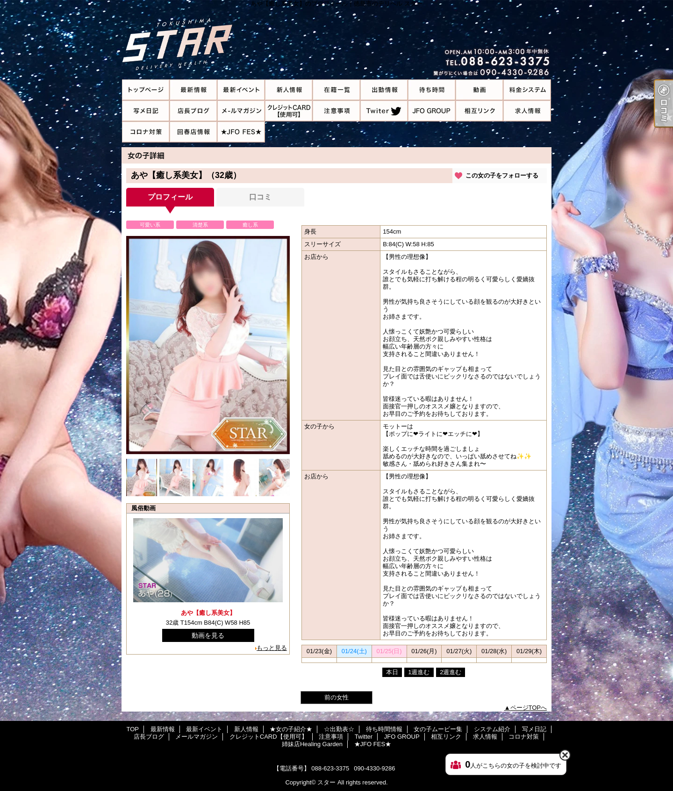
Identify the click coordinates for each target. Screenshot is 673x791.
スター (326, 782)
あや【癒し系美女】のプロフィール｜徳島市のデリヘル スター (336, 39)
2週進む (450, 672)
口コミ (260, 197)
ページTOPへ (528, 707)
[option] (208, 345)
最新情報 (193, 89)
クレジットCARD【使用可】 (289, 110)
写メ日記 (146, 110)
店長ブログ (193, 110)
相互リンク (479, 110)
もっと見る (272, 647)
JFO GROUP (432, 110)
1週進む (419, 672)
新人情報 (289, 89)
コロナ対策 (146, 132)
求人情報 (527, 110)
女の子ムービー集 (479, 89)
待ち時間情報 (432, 89)
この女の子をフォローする (501, 175)
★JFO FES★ (241, 132)
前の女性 (336, 697)
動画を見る (208, 635)
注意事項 (336, 110)
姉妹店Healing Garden (193, 132)
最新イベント (241, 89)
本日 (392, 672)
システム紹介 (527, 89)
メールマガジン (241, 110)
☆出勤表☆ (384, 89)
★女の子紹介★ (336, 89)
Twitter (384, 110)
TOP (146, 89)
